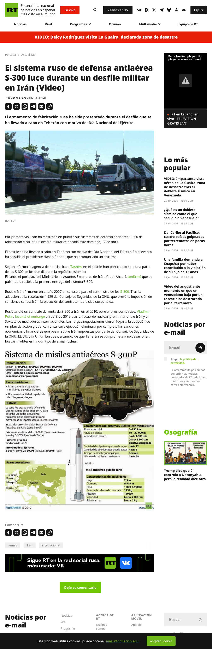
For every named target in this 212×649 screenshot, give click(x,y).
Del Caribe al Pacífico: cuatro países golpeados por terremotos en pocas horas (184, 238)
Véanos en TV (117, 10)
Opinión (115, 24)
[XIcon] (154, 10)
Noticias (20, 24)
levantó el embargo (30, 316)
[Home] (11, 10)
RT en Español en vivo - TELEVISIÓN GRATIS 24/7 (182, 119)
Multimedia (149, 24)
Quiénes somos (101, 626)
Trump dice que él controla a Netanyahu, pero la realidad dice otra (185, 474)
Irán (29, 545)
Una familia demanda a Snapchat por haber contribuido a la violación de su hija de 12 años (185, 265)
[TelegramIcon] (161, 10)
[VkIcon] (139, 10)
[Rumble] (146, 10)
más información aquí (122, 641)
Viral (48, 24)
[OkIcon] (176, 10)
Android (136, 624)
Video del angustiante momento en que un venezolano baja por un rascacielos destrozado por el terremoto (183, 294)
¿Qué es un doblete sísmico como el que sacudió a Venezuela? (181, 213)
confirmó (135, 276)
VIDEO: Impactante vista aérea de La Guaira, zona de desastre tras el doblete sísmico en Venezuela (184, 186)
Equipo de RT (188, 24)
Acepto (183, 361)
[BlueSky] (169, 10)
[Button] (95, 10)
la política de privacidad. (183, 361)
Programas (80, 24)
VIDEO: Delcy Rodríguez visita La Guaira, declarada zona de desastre (106, 37)
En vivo (69, 10)
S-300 (124, 291)
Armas (12, 545)
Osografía (180, 432)
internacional (51, 545)
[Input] (185, 347)
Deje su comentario (80, 587)
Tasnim (76, 266)
